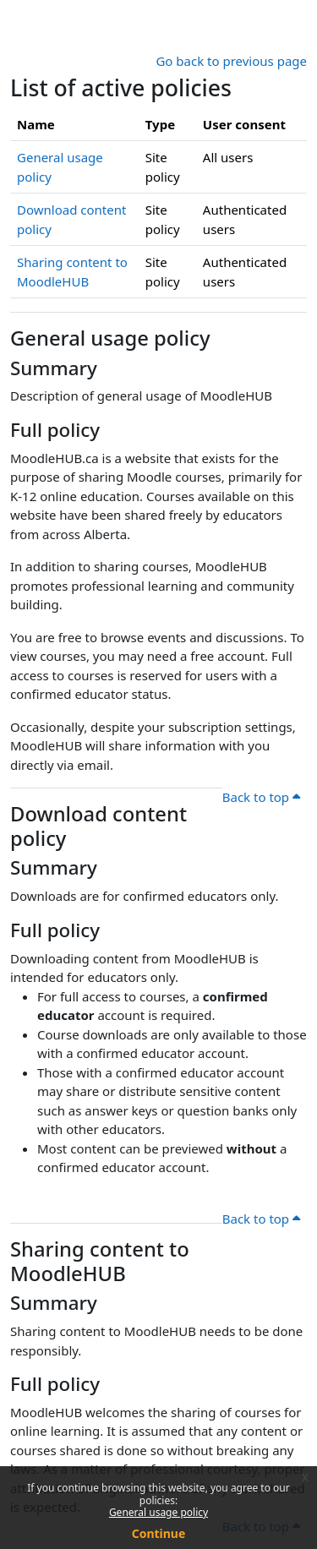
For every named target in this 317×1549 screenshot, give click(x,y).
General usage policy (158, 1512)
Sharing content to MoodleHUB (99, 1261)
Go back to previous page (231, 60)
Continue (159, 1533)
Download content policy (98, 826)
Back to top (261, 796)
